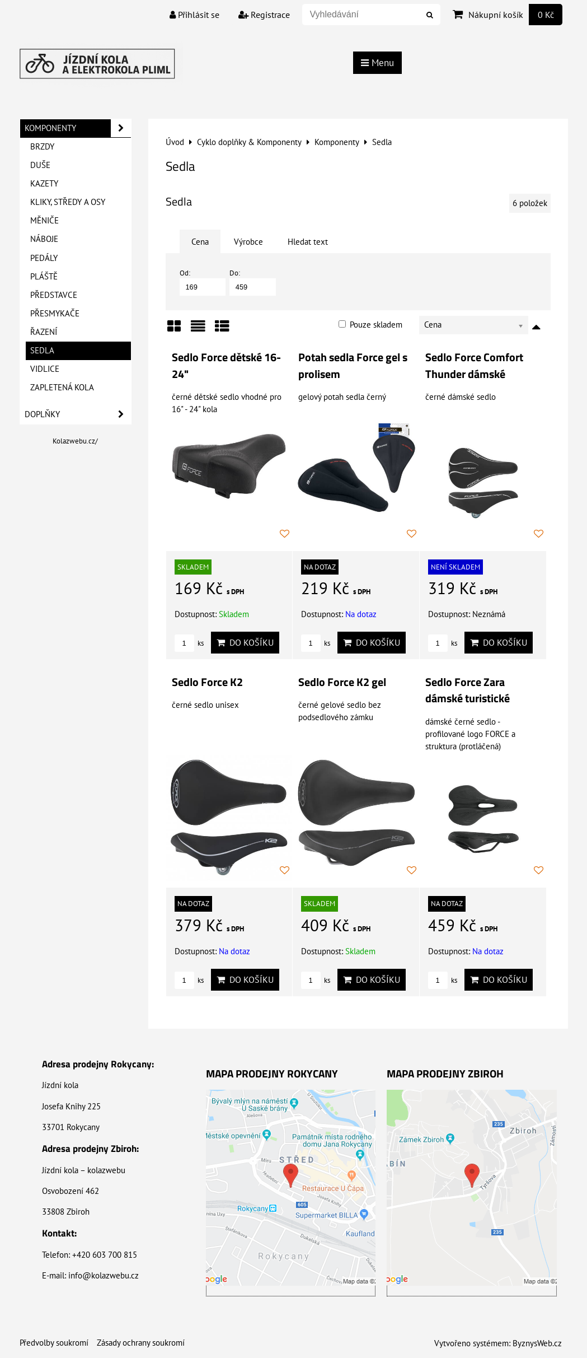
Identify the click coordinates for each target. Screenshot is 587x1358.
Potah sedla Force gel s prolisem (352, 365)
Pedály (44, 258)
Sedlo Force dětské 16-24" (226, 365)
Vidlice (44, 368)
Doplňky (78, 414)
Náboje (44, 239)
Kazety (44, 183)
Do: (252, 282)
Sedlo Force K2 (207, 682)
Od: (203, 282)
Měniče (44, 220)
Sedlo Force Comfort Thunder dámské (474, 365)
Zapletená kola (62, 387)
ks (189, 643)
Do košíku (245, 642)
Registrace (264, 14)
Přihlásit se (194, 14)
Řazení (43, 331)
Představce (53, 295)
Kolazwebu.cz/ (75, 441)
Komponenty (78, 128)
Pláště (44, 276)
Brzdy (42, 146)
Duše (40, 165)
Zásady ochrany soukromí (141, 1342)
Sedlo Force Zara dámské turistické (467, 690)
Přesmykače (54, 313)
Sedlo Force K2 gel (342, 682)
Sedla (42, 350)
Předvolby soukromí (54, 1342)
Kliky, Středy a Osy (67, 202)
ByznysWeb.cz (537, 1343)
